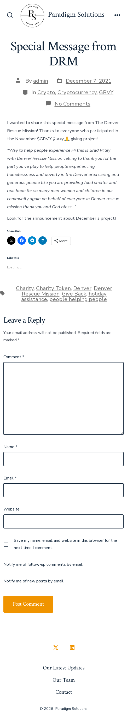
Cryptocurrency (77, 92)
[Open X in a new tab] (56, 647)
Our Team (64, 680)
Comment (13, 357)
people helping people (78, 299)
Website (11, 509)
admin (40, 80)
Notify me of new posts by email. (33, 581)
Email (9, 478)
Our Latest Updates (63, 667)
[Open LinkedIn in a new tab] (72, 647)
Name (10, 447)
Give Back (74, 293)
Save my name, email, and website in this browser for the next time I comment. (65, 544)
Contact (63, 692)
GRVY (106, 92)
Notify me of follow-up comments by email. (43, 564)
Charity (25, 288)
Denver (82, 288)
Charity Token (53, 288)
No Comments (72, 103)
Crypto (46, 92)
